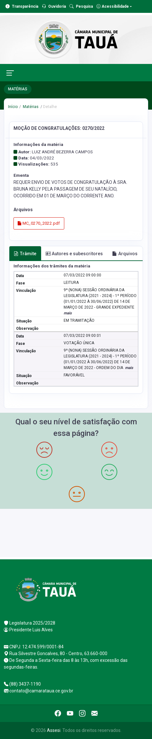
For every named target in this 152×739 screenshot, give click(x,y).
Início (13, 106)
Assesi (53, 730)
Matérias (30, 106)
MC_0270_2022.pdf (39, 223)
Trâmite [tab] (25, 253)
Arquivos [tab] (125, 253)
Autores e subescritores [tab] (74, 253)
